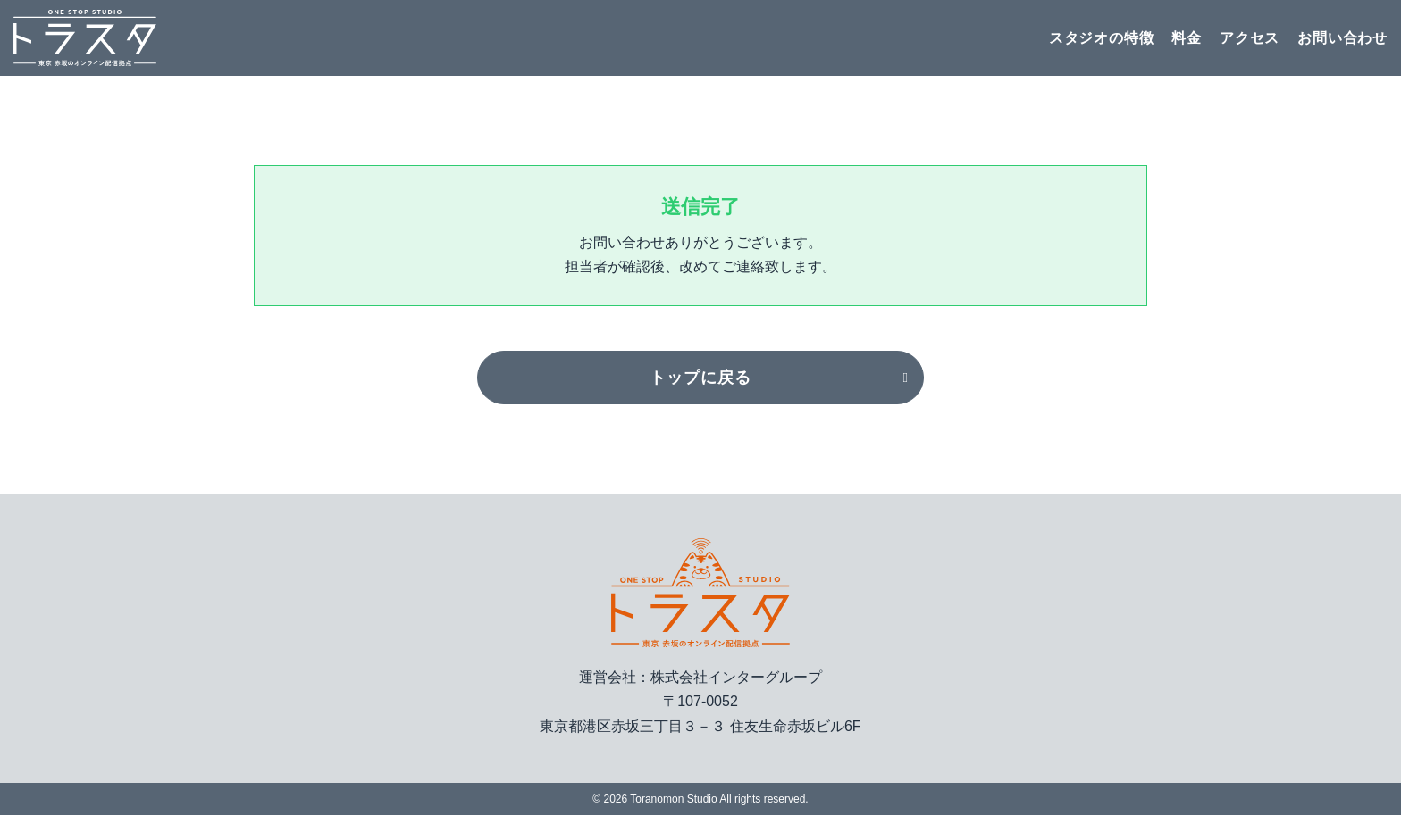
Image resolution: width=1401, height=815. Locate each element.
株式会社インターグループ (736, 677)
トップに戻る (700, 378)
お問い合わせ (1342, 37)
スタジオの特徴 (1101, 37)
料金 (1186, 37)
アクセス (1249, 37)
